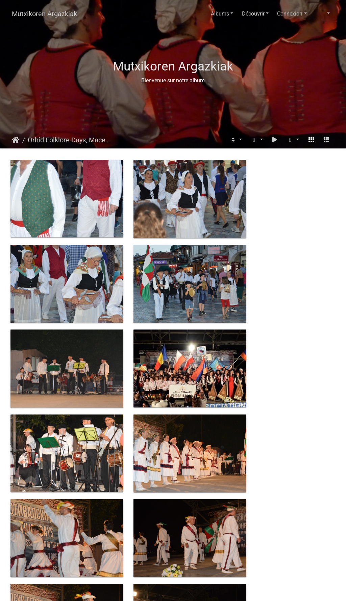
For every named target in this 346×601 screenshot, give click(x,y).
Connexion (289, 13)
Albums (220, 13)
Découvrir (253, 13)
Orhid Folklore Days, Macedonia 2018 (69, 140)
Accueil (16, 140)
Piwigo (189, 589)
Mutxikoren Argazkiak (44, 14)
